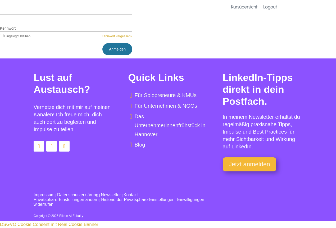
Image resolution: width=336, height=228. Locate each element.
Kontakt (131, 195)
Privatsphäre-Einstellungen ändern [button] (66, 199)
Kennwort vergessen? (117, 36)
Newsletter (111, 195)
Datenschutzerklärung (77, 195)
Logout (270, 7)
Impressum (44, 195)
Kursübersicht (244, 7)
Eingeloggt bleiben (15, 36)
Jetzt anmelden (249, 164)
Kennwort (8, 28)
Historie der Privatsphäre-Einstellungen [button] (137, 199)
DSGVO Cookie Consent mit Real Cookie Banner (49, 224)
